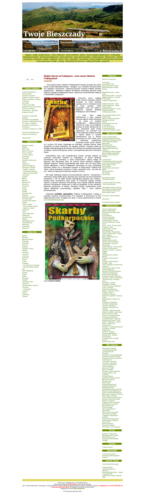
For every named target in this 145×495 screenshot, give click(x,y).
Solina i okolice (27, 204)
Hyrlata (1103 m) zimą (109, 434)
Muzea (104, 122)
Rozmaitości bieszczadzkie (111, 202)
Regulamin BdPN (107, 110)
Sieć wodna (106, 173)
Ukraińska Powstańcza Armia (111, 187)
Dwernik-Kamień (107, 230)
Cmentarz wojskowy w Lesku (32, 129)
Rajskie (24, 191)
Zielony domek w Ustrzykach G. (112, 397)
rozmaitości (84, 59)
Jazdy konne (106, 117)
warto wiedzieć (72, 55)
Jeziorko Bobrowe (108, 351)
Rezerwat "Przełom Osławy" (111, 356)
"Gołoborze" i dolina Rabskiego (112, 355)
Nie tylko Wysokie (107, 171)
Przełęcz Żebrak (107, 376)
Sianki (24, 276)
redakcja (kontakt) (93, 61)
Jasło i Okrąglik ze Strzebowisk (112, 264)
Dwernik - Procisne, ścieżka (111, 315)
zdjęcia (28, 55)
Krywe (24, 260)
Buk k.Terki (25, 149)
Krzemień (105, 214)
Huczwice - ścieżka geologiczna (112, 327)
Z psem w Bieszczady (109, 137)
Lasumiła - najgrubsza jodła (111, 310)
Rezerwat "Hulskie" (108, 368)
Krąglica (104, 251)
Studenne (25, 284)
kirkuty (46, 59)
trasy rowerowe (66, 57)
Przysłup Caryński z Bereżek (111, 276)
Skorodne (25, 278)
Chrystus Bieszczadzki (31, 267)
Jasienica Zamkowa (108, 469)
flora (66, 59)
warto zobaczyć (58, 55)
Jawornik (25, 254)
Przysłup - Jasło (107, 227)
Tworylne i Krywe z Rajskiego (111, 286)
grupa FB (105, 61)
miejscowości (98, 57)
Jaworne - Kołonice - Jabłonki (111, 250)
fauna (61, 59)
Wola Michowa (27, 223)
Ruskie (24, 274)
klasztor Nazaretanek (30, 173)
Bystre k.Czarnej (27, 151)
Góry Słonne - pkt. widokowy (111, 427)
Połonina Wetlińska (108, 219)
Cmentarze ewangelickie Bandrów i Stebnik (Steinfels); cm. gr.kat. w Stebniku (32, 121)
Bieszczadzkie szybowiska (111, 153)
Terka (24, 212)
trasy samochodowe (82, 57)
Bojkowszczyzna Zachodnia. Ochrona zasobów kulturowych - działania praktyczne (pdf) (32, 109)
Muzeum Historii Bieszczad (111, 399)
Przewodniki (106, 99)
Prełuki (24, 190)
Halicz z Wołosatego (108, 211)
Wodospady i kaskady (109, 348)
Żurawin (25, 296)
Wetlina (24, 219)
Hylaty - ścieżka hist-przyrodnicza (108, 324)
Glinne (24, 162)
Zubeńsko (25, 295)
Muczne (25, 180)
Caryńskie (25, 243)
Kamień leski (106, 383)
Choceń (24, 245)
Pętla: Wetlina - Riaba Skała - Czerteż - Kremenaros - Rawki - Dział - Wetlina (112, 233)
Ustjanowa (25, 215)
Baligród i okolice (28, 145)
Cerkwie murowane (28, 96)
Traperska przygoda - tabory (111, 130)
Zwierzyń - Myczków (109, 305)
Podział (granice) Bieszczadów (112, 161)
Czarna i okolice (27, 155)
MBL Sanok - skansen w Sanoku (112, 394)
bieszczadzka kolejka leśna (98, 55)
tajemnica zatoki (28, 208)
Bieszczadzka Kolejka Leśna (111, 115)
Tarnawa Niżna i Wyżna (30, 285)
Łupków (24, 177)
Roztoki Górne (27, 193)
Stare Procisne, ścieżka (109, 314)
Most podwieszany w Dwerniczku (109, 409)
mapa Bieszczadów (30, 57)
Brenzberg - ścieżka (108, 282)
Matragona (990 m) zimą (110, 435)
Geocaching (106, 174)
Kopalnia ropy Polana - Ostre (111, 320)
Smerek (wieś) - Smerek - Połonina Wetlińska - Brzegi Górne (111, 222)
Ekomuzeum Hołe (108, 405)
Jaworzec (25, 256)
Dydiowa (25, 247)
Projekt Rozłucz (107, 467)
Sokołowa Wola (27, 282)
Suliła (104, 297)
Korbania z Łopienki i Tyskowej (112, 296)
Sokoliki (24, 280)
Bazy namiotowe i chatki (110, 86)
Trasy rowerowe (107, 447)
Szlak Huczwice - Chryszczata (112, 247)
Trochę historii (106, 160)
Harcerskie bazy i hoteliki (110, 87)
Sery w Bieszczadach (109, 146)
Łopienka (25, 263)
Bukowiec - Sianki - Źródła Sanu (112, 278)
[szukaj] (32, 79)
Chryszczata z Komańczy (110, 242)
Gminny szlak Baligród (109, 333)
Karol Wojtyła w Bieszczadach (112, 189)
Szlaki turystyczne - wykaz (110, 105)
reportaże (74, 59)
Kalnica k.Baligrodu (28, 166)
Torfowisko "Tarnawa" (109, 361)
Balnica (24, 236)
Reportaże (105, 199)
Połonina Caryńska (108, 217)
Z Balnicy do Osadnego (109, 302)
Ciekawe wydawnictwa (109, 100)
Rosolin (24, 272)
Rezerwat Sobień (107, 423)
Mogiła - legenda (28, 169)
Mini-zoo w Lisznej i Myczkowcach (108, 380)
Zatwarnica (26, 226)
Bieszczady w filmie (108, 192)
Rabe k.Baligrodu (27, 271)
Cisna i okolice (27, 153)
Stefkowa (25, 210)
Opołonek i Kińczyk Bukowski (111, 271)
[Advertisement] (59, 67)
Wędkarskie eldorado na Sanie (112, 140)
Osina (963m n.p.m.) (108, 437)
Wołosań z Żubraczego (109, 248)
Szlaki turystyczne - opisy (110, 104)
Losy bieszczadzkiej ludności (111, 163)
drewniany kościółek (30, 171)
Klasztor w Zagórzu (108, 401)
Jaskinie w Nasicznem (109, 365)
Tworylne (25, 287)
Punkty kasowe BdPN (109, 112)
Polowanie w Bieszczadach (111, 195)
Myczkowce (26, 182)
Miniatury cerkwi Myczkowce (111, 391)
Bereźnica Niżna (27, 239)
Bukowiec (25, 241)
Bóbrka (24, 147)
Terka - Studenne (107, 287)
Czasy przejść (106, 107)
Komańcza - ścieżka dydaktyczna (108, 329)
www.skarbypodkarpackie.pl (54, 200)
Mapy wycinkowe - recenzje (111, 97)
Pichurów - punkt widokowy (111, 371)
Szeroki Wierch (107, 215)
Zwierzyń (25, 228)
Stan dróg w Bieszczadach (110, 455)
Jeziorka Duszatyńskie (109, 350)
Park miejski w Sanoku (109, 396)
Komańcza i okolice (28, 167)
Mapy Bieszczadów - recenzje (112, 95)
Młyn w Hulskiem (107, 369)
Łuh (23, 269)
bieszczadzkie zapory (30, 206)
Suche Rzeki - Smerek (109, 229)
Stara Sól (105, 470)
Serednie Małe (27, 199)
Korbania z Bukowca (108, 294)
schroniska (118, 59)
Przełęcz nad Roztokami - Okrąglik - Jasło (110, 262)
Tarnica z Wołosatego (109, 209)
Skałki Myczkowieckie (109, 386)
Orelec (24, 188)
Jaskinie (105, 150)
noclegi (61, 61)
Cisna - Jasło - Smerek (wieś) (111, 225)
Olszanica (25, 186)
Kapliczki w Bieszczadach (30, 97)
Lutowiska (25, 175)
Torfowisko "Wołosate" (109, 363)
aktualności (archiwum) (74, 61)
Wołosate (25, 225)
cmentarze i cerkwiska (32, 59)
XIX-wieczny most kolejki (110, 412)
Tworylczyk (27, 289)
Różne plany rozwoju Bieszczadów (109, 165)
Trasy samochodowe (109, 454)
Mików (24, 179)
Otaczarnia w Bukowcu (109, 289)
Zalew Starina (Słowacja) (110, 464)
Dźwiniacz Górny (27, 249)
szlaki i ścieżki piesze (41, 55)
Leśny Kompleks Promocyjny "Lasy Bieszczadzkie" (111, 183)
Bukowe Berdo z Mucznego (111, 212)
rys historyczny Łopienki (31, 265)
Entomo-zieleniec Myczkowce (112, 392)
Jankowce (25, 164)
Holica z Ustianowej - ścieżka (111, 322)
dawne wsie (110, 57)
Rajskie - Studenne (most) (110, 291)
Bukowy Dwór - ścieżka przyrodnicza (109, 335)
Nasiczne (25, 184)
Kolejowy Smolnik (108, 387)
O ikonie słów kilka (28, 105)
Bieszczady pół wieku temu (111, 191)
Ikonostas (25, 103)
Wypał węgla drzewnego (110, 148)
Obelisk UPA (26, 138)
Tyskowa (25, 291)
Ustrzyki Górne (27, 217)
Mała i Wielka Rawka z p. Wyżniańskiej (110, 237)
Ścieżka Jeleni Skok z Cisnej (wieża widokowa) (111, 268)
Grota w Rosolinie (107, 366)
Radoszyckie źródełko (109, 414)
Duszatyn (25, 158)
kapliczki (53, 59)
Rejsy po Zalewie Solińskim (111, 118)
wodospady (115, 55)
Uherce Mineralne (28, 213)
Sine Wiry (105, 353)
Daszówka (25, 156)
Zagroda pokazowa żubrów (111, 138)
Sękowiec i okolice (28, 197)
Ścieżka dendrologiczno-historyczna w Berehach (110, 273)
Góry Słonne (106, 422)
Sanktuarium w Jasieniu (110, 404)
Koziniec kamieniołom (109, 384)
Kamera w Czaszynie (109, 79)
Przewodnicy (106, 125)
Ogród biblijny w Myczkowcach (112, 389)
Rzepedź (25, 195)
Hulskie (24, 250)
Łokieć (24, 261)
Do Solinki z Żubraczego (110, 304)
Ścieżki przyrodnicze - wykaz (111, 108)
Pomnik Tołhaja (107, 407)
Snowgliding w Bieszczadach (111, 151)
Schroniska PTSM (108, 84)
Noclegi (104, 89)
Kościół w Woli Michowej (30, 132)
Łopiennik (105, 266)
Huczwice (25, 252)
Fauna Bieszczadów (108, 177)
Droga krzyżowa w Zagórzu (111, 402)
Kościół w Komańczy (29, 134)
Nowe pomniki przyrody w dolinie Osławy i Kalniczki (110, 419)
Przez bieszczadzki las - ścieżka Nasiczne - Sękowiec (111, 317)
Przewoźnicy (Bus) (108, 126)
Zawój (24, 293)
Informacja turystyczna (109, 123)
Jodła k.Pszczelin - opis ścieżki (112, 312)
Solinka (24, 202)
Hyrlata (104, 253)
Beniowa (25, 238)
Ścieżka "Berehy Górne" (109, 240)
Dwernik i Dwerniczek (29, 160)
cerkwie (119, 57)
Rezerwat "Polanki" (108, 425)
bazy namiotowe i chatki (47, 61)
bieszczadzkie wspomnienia (101, 59)
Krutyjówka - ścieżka (108, 284)
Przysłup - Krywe (107, 292)
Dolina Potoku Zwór (108, 341)
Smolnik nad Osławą (29, 201)
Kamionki (25, 258)
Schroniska (105, 82)
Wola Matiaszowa (28, 221)
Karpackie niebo (107, 145)
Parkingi (104, 457)
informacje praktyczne (49, 57)
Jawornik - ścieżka (108, 332)
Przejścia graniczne (108, 128)
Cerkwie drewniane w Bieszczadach (29, 93)
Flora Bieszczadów (108, 179)
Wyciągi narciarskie (108, 120)
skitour (82, 55)
